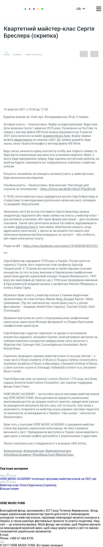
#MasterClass (64, 454)
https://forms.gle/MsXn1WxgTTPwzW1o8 (67, 189)
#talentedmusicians (58, 451)
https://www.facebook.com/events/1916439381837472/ (60, 246)
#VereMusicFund (43, 454)
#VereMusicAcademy (18, 454)
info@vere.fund (19, 535)
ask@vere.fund (25, 227)
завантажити (23, 139)
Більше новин (9, 488)
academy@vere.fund (56, 136)
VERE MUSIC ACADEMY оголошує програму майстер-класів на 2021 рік (48, 479)
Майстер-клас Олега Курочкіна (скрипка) (28, 485)
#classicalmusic (34, 451)
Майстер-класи (34, 55)
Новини (17, 55)
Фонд (6, 55)
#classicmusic (13, 451)
